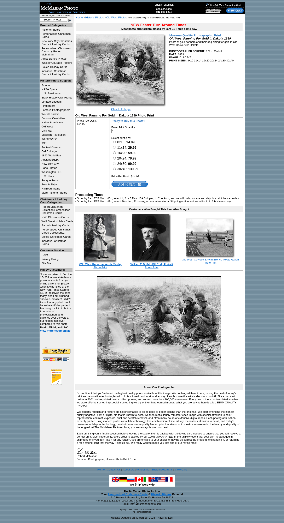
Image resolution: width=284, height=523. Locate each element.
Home (79, 17)
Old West (47, 126)
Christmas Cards (55, 217)
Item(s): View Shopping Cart (223, 5)
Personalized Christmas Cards (128, 494)
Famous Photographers (55, 110)
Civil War (46, 130)
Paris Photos (49, 167)
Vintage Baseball (51, 101)
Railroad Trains (50, 188)
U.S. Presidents (51, 93)
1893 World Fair (51, 155)
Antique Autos (49, 180)
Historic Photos (50, 29)
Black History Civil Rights (56, 97)
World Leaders (50, 114)
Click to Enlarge (121, 109)
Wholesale (142, 469)
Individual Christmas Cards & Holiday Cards (55, 73)
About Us (128, 469)
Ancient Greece (50, 147)
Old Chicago (49, 151)
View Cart (181, 469)
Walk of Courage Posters (56, 62)
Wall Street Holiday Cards (57, 221)
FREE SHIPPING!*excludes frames (213, 10)
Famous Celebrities (53, 118)
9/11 (44, 143)
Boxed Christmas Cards (56, 236)
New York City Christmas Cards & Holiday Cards (56, 43)
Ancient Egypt (49, 159)
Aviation (46, 85)
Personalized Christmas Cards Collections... (56, 231)
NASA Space (49, 89)
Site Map (46, 263)
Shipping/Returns (162, 469)
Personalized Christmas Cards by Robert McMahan (56, 51)
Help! (44, 255)
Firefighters (48, 105)
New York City (50, 163)
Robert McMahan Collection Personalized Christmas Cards (55, 210)
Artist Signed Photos (53, 58)
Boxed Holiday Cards (54, 66)
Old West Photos (116, 17)
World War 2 (49, 138)
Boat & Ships (49, 184)
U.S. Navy (47, 176)
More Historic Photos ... (55, 192)
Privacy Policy (50, 259)
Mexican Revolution (53, 134)
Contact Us (114, 469)
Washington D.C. (51, 172)
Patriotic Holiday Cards (55, 225)
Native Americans (52, 122)
